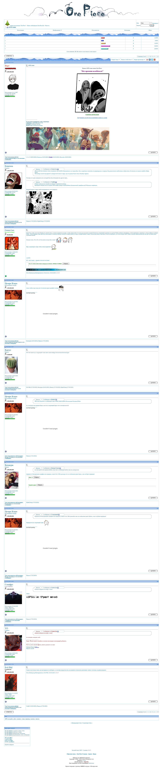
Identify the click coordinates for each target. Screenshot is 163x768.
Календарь (127, 30)
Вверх (94, 754)
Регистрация (20, 30)
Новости (47, 25)
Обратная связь (71, 754)
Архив (90, 754)
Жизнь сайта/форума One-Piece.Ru (35, 25)
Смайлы (7, 739)
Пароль (138, 25)
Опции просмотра (138, 59)
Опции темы (114, 59)
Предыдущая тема (76, 723)
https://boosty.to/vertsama (36, 125)
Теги (6, 716)
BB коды (7, 737)
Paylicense (91, 763)
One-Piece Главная (82, 754)
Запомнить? (154, 23)
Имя (138, 23)
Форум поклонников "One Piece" (18, 25)
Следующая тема (86, 723)
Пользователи (95, 30)
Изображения (56, 30)
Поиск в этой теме (126, 59)
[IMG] (6, 740)
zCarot (84, 760)
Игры (150, 30)
